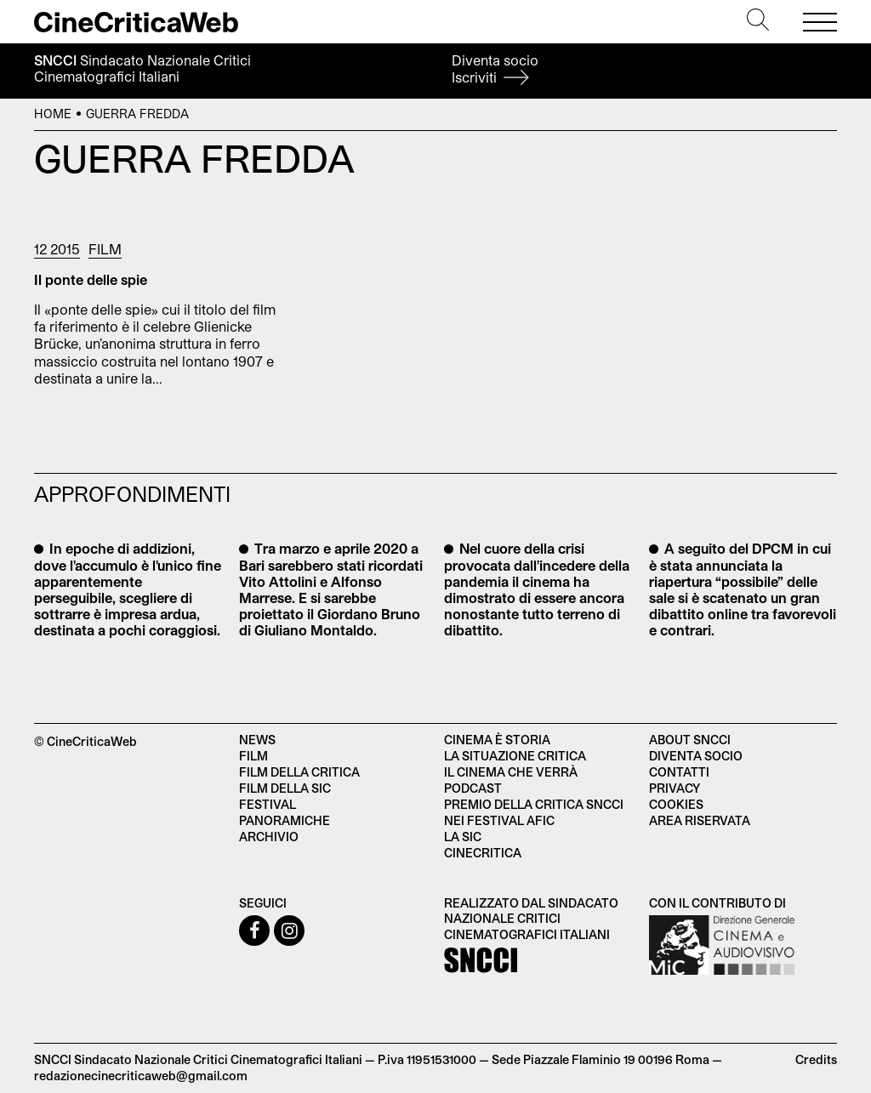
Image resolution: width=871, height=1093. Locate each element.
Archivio (269, 836)
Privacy (674, 788)
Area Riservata (699, 820)
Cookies (676, 804)
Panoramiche (284, 820)
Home (52, 113)
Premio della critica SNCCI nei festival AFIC (533, 812)
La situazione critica (515, 756)
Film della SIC (285, 788)
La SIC (462, 836)
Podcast (473, 788)
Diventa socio (495, 68)
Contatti (679, 772)
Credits (816, 1059)
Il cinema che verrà (511, 772)
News (257, 739)
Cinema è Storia (497, 739)
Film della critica (299, 772)
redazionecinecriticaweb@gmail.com (141, 1075)
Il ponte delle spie (90, 279)
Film (105, 249)
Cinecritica (482, 852)
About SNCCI (690, 739)
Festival (267, 804)
